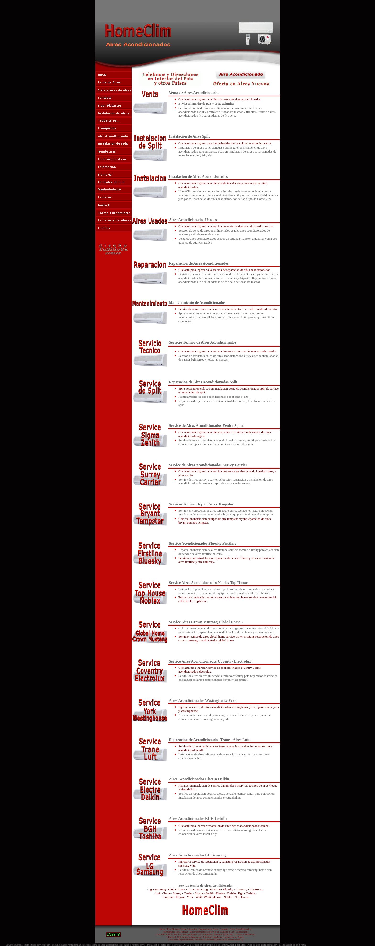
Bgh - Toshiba (246, 893)
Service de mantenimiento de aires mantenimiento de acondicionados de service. (228, 309)
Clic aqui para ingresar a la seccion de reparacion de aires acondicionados (224, 270)
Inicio (162, 929)
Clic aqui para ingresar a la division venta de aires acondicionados (219, 99)
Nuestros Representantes (181, 939)
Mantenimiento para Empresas (197, 934)
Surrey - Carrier (183, 893)
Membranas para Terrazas (176, 931)
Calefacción (241, 931)
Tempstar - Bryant (173, 897)
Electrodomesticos (199, 931)
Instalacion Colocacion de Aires (228, 937)
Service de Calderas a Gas (221, 931)
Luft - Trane (163, 893)
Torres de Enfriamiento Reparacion (184, 937)
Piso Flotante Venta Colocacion (182, 929)
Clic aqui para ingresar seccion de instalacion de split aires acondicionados (224, 143)
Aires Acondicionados (240, 929)
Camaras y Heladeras (244, 934)
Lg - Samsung (157, 889)
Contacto (224, 929)
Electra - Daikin (226, 893)
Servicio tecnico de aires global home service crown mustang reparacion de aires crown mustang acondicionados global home (228, 638)
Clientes (207, 937)
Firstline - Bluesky (221, 889)
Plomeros (218, 934)
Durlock (228, 934)
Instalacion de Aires (208, 929)
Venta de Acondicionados (229, 939)
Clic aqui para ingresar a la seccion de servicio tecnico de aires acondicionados (227, 351)
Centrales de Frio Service (169, 934)
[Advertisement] (187, 11)
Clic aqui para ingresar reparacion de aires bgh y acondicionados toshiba (223, 825)
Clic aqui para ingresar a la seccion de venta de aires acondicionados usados (225, 226)
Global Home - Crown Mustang (188, 889)
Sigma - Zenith (204, 893)
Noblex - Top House (236, 897)
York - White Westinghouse (204, 897)
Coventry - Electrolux (249, 889)
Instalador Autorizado (205, 939)
